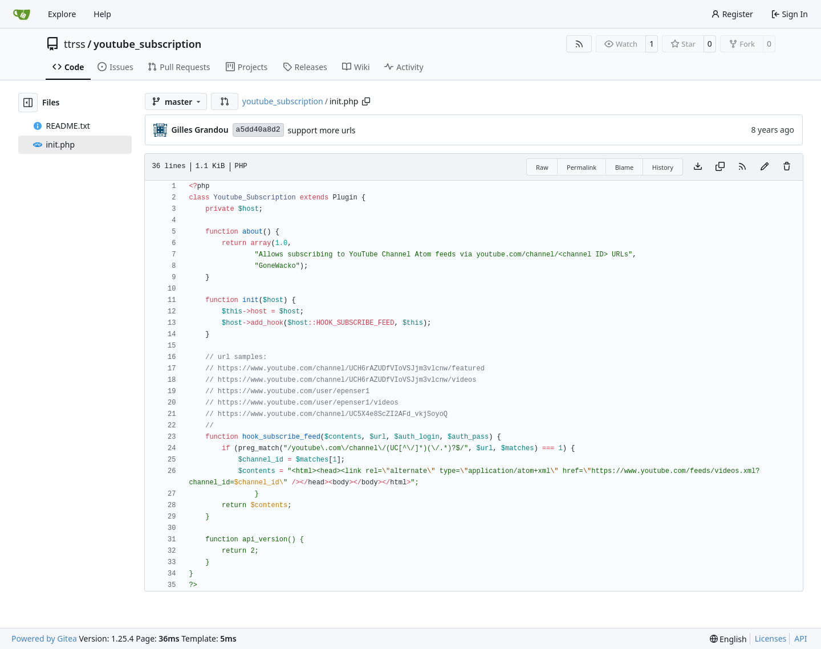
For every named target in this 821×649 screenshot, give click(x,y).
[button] (224, 101)
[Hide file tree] (28, 102)
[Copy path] (366, 101)
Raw (542, 167)
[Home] (22, 14)
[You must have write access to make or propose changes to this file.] (787, 167)
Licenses (771, 638)
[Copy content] (720, 167)
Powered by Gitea (44, 638)
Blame (624, 167)
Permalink (581, 167)
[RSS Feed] (579, 43)
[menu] (728, 639)
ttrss (75, 44)
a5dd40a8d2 (258, 129)
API (800, 638)
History (662, 167)
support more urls (322, 130)
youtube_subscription (147, 44)
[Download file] (698, 167)
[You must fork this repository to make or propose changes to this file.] (764, 167)
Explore (62, 14)
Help (102, 14)
